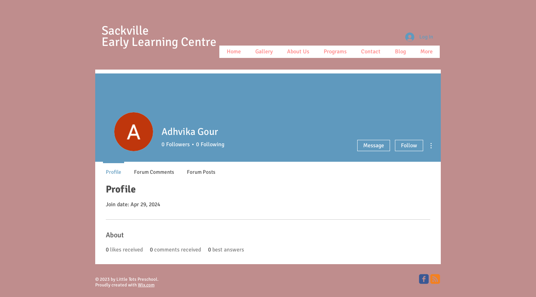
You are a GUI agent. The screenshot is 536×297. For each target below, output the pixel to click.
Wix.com (146, 285)
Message (373, 145)
